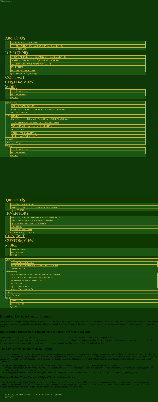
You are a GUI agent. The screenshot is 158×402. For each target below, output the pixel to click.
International (20, 91)
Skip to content (6, 1)
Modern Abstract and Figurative (31, 63)
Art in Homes (18, 94)
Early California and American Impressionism (39, 57)
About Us (15, 38)
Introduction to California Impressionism (37, 46)
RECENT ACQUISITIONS (24, 136)
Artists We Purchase (23, 70)
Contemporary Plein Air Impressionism (35, 60)
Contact (11, 139)
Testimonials (19, 112)
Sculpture (17, 67)
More (11, 87)
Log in (14, 97)
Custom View (19, 82)
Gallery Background (24, 42)
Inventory (16, 52)
